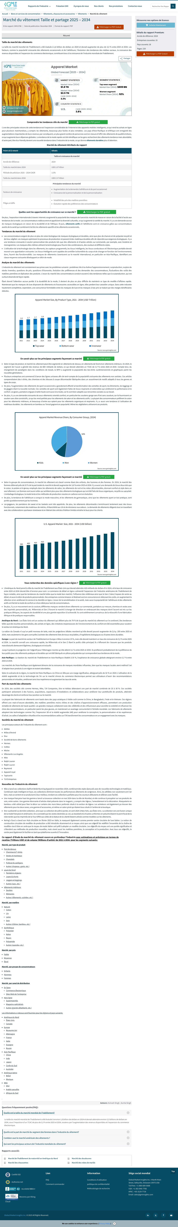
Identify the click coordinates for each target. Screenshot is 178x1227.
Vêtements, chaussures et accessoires (59, 13)
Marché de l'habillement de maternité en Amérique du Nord (33, 1158)
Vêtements (82, 13)
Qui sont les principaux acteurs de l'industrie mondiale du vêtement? (67, 1143)
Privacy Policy (105, 1223)
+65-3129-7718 (140, 1191)
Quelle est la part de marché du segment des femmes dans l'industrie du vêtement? (67, 1132)
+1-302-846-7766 (140, 1188)
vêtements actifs (73, 224)
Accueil (5, 13)
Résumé (66, 35)
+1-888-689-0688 (143, 1185)
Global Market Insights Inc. (15, 1215)
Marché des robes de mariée (83, 1162)
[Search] (173, 6)
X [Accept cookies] (114, 1223)
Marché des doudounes (81, 1158)
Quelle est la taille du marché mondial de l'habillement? (67, 1112)
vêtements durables (94, 140)
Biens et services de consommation (25, 13)
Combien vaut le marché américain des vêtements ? (67, 1138)
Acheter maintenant (156, 25)
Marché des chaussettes (18, 1162)
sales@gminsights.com (143, 1194)
